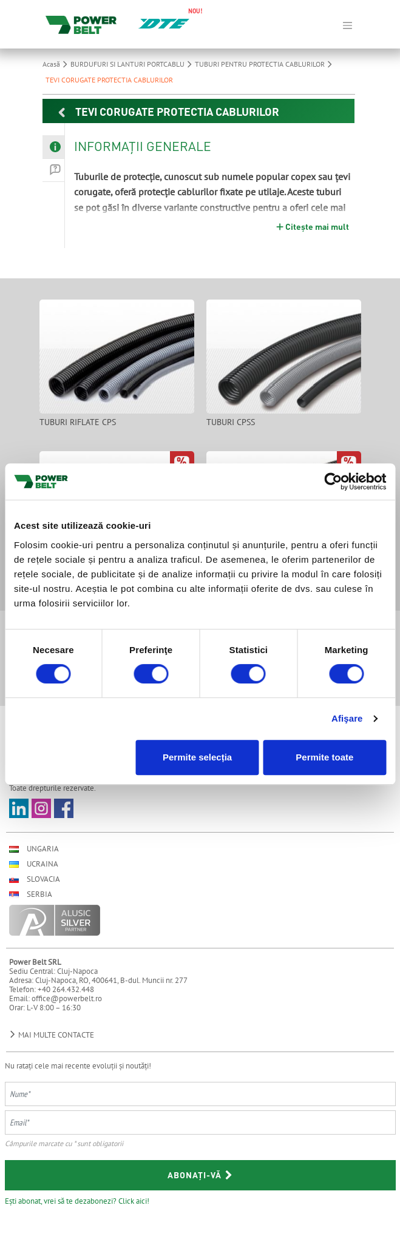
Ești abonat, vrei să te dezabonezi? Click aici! (77, 1201)
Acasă (56, 64)
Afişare (347, 718)
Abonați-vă (200, 1174)
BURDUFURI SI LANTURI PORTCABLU (132, 64)
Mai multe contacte (51, 1034)
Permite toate (324, 757)
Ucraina (33, 863)
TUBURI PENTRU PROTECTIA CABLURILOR (265, 64)
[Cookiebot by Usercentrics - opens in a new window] (333, 481)
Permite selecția (197, 757)
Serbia (30, 894)
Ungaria (34, 848)
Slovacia (34, 879)
